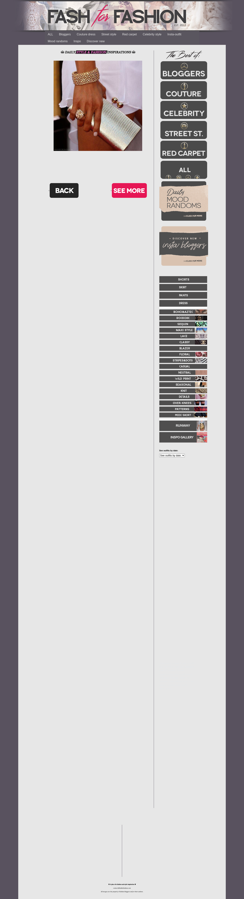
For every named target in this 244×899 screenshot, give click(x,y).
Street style (108, 34)
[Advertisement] (181, 500)
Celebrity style (152, 34)
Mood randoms (58, 41)
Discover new (96, 41)
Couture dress (86, 34)
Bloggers (65, 34)
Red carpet (129, 34)
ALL (50, 34)
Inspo (77, 41)
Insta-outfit (174, 34)
